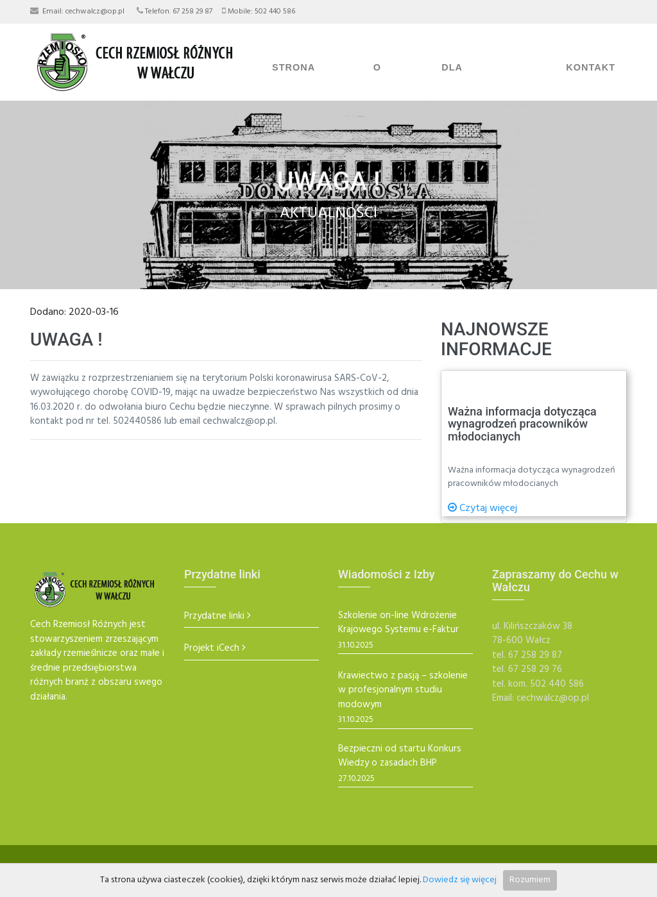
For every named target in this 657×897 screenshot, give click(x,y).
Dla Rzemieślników (485, 88)
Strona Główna (295, 88)
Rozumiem (529, 880)
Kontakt (590, 67)
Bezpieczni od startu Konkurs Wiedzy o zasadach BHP (399, 756)
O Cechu (391, 88)
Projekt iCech (211, 648)
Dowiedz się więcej (460, 880)
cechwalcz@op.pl (94, 11)
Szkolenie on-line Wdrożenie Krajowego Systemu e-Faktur (398, 622)
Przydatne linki (214, 616)
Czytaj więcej (482, 508)
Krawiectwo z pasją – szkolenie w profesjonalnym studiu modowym (403, 690)
